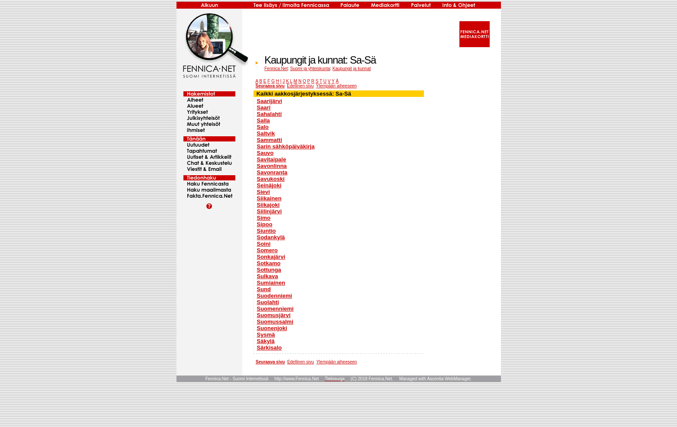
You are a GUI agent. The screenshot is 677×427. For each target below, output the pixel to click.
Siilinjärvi (269, 211)
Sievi (263, 192)
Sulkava (267, 276)
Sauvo (265, 153)
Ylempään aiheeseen (336, 85)
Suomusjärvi (274, 315)
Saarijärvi (269, 101)
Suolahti (268, 302)
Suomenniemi (275, 308)
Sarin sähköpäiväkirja (286, 146)
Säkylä (266, 341)
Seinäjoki (269, 185)
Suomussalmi (275, 321)
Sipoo (265, 224)
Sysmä (266, 334)
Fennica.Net (276, 68)
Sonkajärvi (271, 257)
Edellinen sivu (300, 85)
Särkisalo (269, 347)
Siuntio (266, 231)
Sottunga (269, 269)
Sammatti (269, 140)
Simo (264, 218)
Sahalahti (269, 114)
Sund (264, 289)
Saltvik (266, 133)
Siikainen (269, 198)
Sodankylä (271, 237)
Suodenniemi (274, 295)
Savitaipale (271, 159)
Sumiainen (271, 282)
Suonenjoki (272, 328)
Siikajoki (268, 205)
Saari (264, 107)
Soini (264, 244)
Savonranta (272, 172)
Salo (263, 127)
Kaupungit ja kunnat (352, 68)
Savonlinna (272, 166)
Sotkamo (269, 263)
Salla (263, 120)
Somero (267, 250)
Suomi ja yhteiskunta (310, 68)
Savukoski (271, 179)
